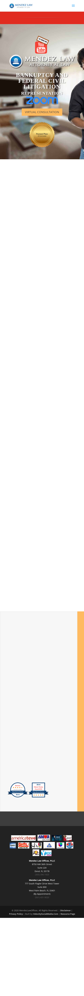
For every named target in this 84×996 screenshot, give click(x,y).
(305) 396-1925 (42, 874)
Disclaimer (65, 910)
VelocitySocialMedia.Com (45, 914)
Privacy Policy (16, 914)
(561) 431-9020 (42, 897)
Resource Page (68, 914)
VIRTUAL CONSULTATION (42, 112)
